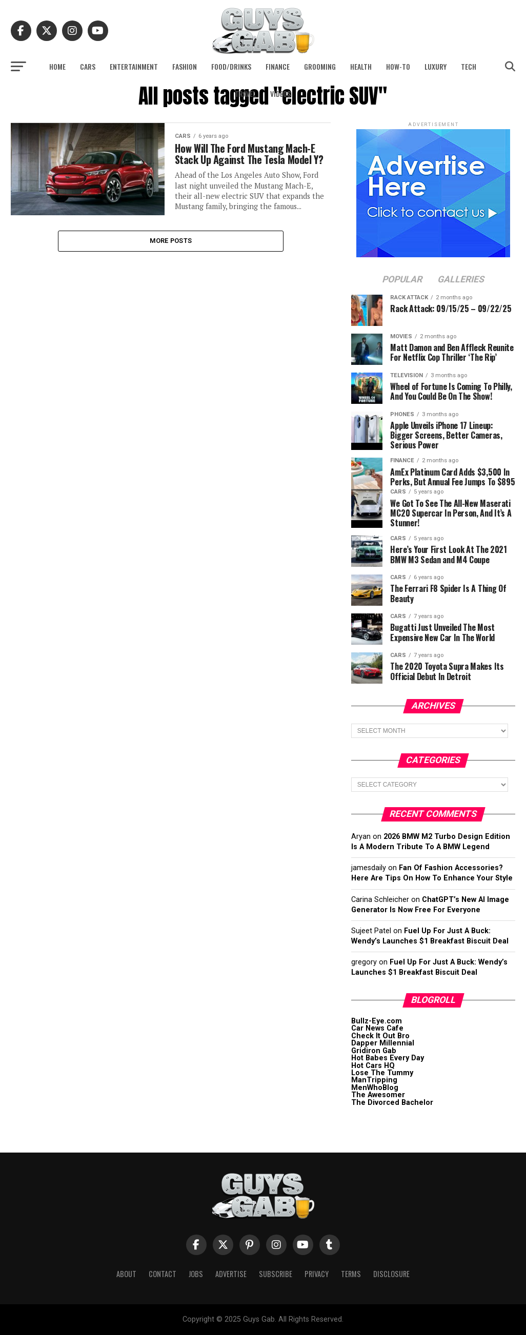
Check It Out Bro (380, 1036)
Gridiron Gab (373, 1050)
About (126, 1273)
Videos (280, 93)
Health (361, 66)
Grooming (320, 66)
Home (57, 66)
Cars (87, 66)
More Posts (171, 253)
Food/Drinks (231, 66)
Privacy (317, 1273)
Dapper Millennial (382, 1043)
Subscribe (275, 1273)
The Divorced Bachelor (392, 1102)
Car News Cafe (377, 1028)
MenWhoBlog (374, 1087)
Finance (278, 66)
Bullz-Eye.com (376, 1021)
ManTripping (374, 1080)
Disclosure (391, 1273)
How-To (398, 66)
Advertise (231, 1273)
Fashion (184, 66)
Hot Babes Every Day (387, 1058)
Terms (351, 1273)
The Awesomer (378, 1095)
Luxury (435, 66)
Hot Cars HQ (373, 1065)
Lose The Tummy (382, 1073)
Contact (162, 1273)
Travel (245, 93)
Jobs (196, 1273)
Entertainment (134, 66)
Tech (468, 66)
